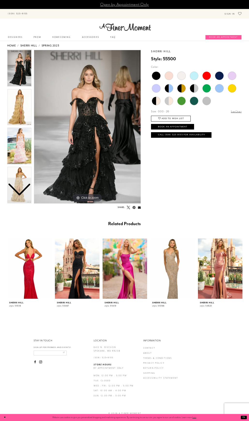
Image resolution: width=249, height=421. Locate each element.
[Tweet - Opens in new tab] (128, 204)
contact (149, 345)
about (147, 350)
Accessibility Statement (160, 375)
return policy (153, 365)
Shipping (149, 369)
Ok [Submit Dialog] (243, 417)
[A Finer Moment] (125, 24)
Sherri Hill (28, 42)
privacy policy (154, 360)
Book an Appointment (176, 125)
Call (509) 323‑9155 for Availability (186, 135)
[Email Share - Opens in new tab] (139, 204)
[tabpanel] (87, 123)
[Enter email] (53, 350)
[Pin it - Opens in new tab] (134, 204)
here (194, 417)
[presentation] (29, 265)
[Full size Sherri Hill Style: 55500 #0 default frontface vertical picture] (87, 123)
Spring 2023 (50, 42)
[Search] (52, 11)
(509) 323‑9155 (103, 354)
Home (11, 42)
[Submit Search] (35, 11)
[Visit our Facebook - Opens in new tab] (35, 359)
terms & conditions (157, 354)
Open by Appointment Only (124, 4)
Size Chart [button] (235, 108)
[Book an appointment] (223, 34)
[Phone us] (17, 12)
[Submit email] (69, 350)
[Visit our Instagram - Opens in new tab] (40, 359)
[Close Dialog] (5, 417)
